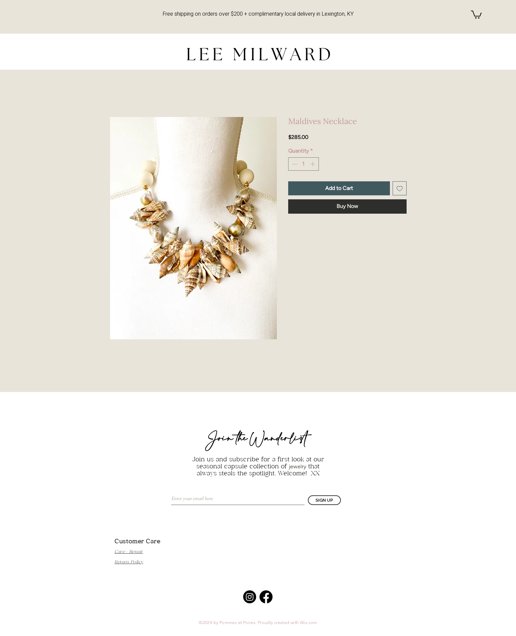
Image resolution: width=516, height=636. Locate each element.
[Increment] (313, 164)
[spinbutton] (304, 164)
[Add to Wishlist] (400, 188)
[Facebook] (266, 596)
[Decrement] (294, 164)
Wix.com (308, 622)
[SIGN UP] (324, 500)
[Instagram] (249, 596)
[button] (476, 14)
